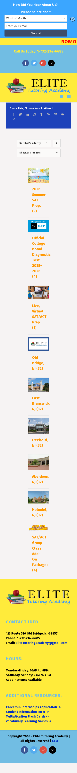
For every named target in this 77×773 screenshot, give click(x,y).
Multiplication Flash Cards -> (27, 716)
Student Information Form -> (27, 712)
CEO (55, 741)
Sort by (30, 143)
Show (30, 152)
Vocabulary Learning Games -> (28, 721)
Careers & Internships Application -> (33, 707)
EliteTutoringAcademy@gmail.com (41, 643)
